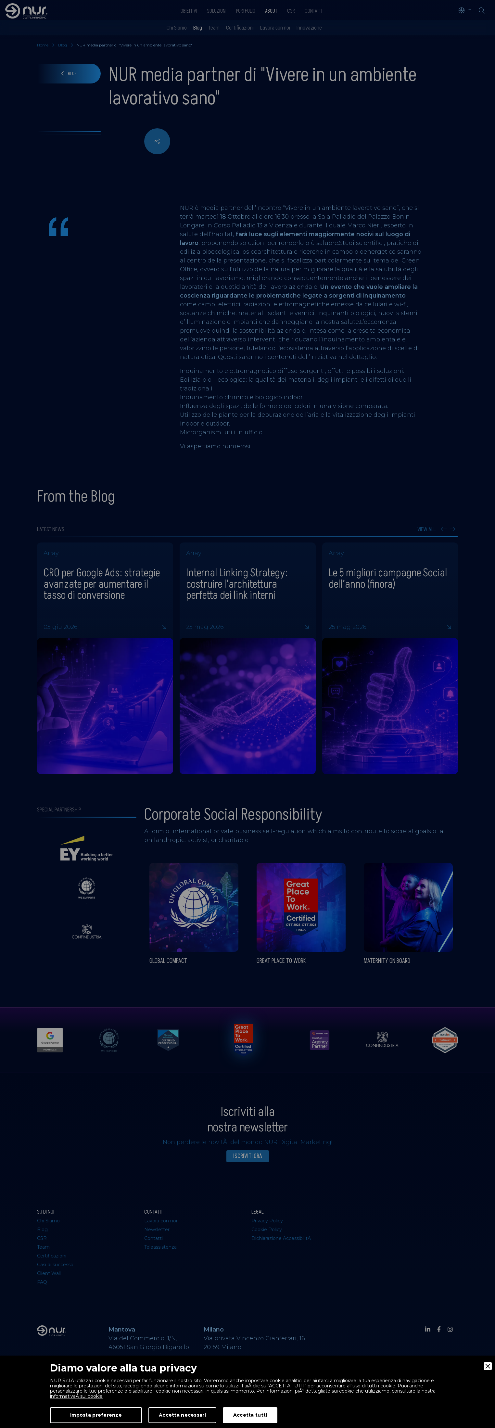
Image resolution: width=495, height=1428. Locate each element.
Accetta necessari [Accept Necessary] (182, 1415)
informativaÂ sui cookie (76, 1396)
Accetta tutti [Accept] (250, 1415)
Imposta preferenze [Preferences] (96, 1415)
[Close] (488, 1366)
